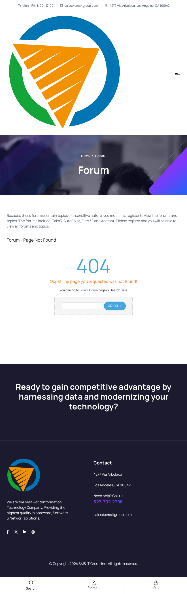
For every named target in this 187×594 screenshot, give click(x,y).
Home (85, 156)
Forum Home (89, 290)
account (93, 587)
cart (156, 587)
